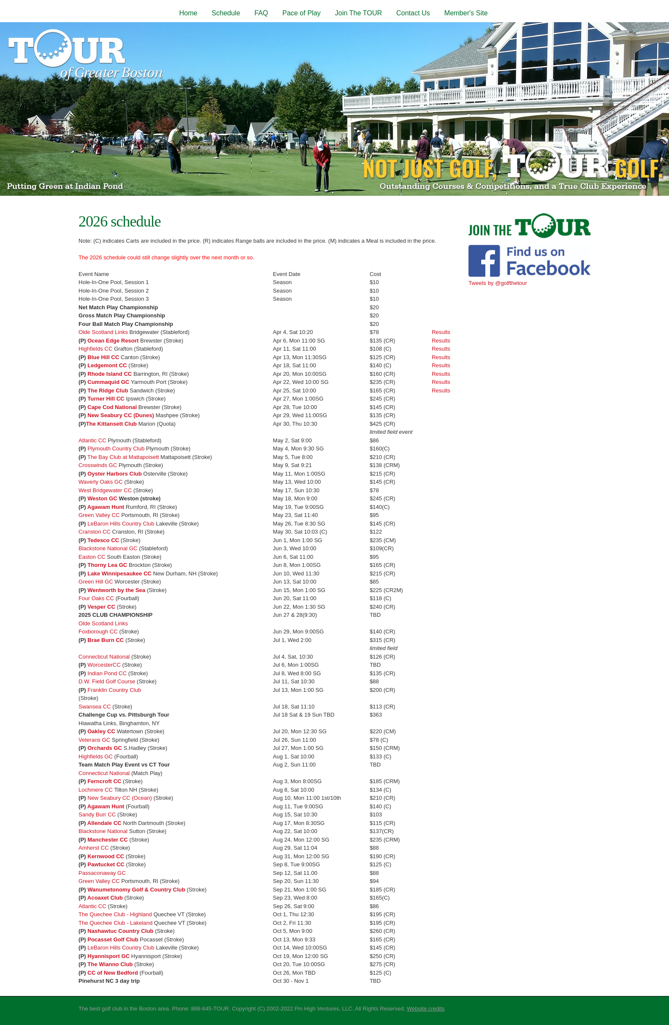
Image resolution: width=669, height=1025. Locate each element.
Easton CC (92, 557)
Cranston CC (95, 531)
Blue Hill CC (103, 357)
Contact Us (413, 13)
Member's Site (466, 13)
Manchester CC (107, 839)
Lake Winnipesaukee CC (119, 573)
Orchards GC (104, 748)
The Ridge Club (107, 390)
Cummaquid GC (108, 382)
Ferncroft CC (104, 781)
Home (188, 13)
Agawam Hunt (106, 507)
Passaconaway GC (102, 873)
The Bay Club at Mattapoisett (123, 457)
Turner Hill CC (105, 398)
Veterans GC (94, 740)
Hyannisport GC (108, 956)
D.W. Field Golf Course (107, 681)
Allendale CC (104, 823)
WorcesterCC (104, 665)
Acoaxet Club (105, 897)
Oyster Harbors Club (114, 473)
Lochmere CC (96, 790)
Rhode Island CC (109, 374)
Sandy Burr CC (97, 814)
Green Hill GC (96, 581)
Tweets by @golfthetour (497, 283)
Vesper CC (101, 607)
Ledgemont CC (107, 365)
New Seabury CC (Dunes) (121, 415)
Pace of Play (301, 13)
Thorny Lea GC (107, 565)
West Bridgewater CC (105, 490)
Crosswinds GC (98, 465)
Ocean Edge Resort (113, 340)
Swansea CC (95, 706)
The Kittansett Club (111, 424)
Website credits (426, 1008)
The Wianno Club (110, 964)
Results (441, 332)
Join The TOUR (358, 13)
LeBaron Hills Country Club (120, 523)
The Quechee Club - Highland (115, 914)
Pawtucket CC (106, 864)
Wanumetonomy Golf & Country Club (136, 889)
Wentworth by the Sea (116, 590)
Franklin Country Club (114, 690)
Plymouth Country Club (116, 448)
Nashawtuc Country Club (120, 931)
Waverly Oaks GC (101, 482)
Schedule (226, 13)
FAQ (261, 13)
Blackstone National (103, 831)
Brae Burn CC (105, 640)
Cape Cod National (112, 407)
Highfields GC (96, 756)
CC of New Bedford (112, 973)
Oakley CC (101, 731)
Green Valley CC (99, 515)
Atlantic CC (92, 440)
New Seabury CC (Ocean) (120, 798)
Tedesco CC (103, 540)
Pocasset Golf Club (112, 939)
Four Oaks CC (96, 598)
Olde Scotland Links (103, 332)
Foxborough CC (98, 631)
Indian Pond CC (107, 673)
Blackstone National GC (108, 548)
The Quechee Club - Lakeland (115, 923)
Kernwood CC (105, 856)
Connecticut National (104, 656)
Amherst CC (94, 848)
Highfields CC (95, 349)
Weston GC (102, 498)
